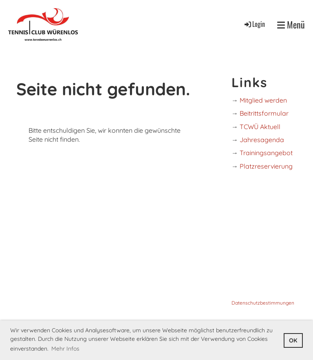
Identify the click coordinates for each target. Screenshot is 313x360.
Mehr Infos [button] (65, 348)
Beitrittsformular (264, 113)
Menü (291, 24)
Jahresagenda (262, 140)
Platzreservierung (266, 166)
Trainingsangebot (266, 153)
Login (254, 24)
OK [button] (293, 340)
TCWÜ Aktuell (260, 127)
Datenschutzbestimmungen (262, 303)
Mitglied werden (263, 100)
